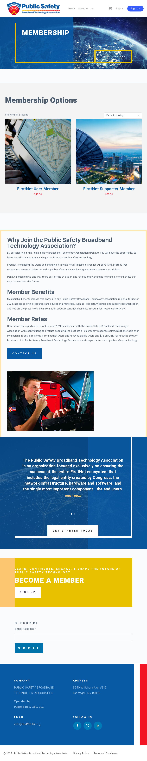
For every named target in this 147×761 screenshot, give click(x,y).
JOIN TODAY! (113, 56)
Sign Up (28, 592)
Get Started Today (73, 530)
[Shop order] (123, 115)
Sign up (135, 8)
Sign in (120, 8)
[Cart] (110, 8)
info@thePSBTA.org (27, 724)
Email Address (25, 628)
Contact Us (24, 353)
